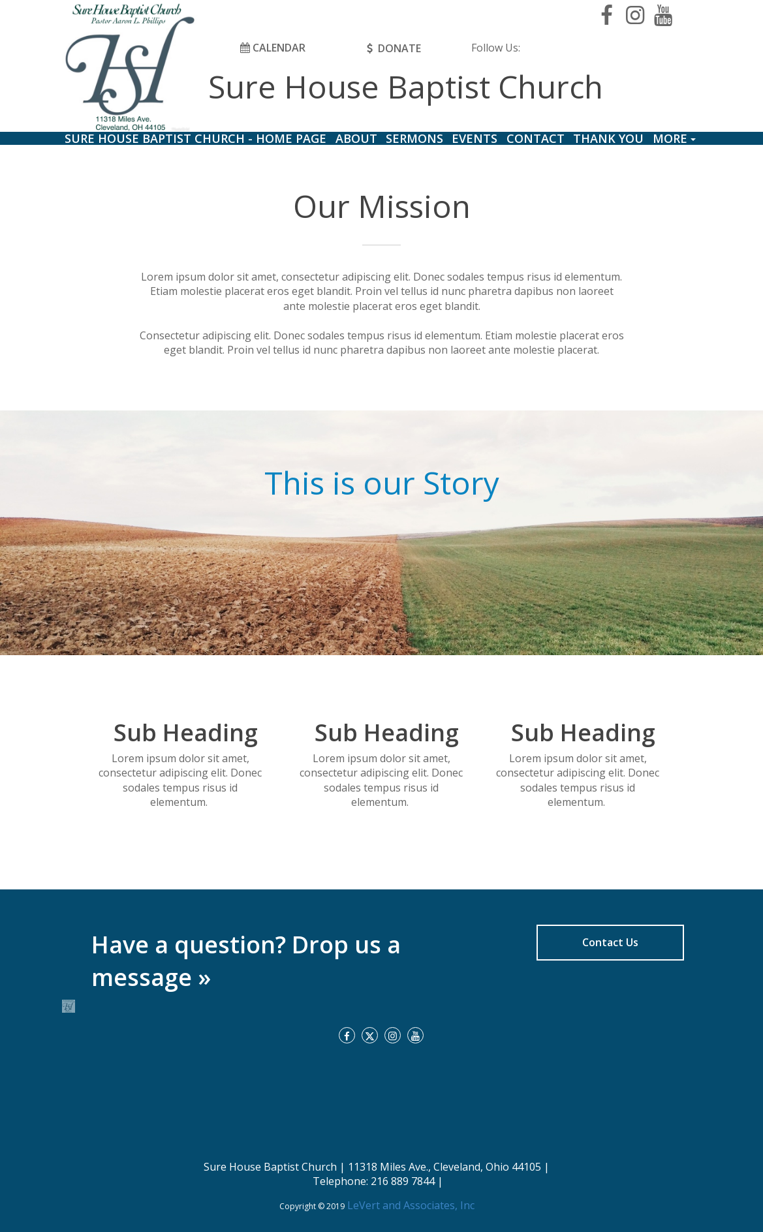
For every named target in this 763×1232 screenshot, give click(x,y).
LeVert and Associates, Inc (410, 1205)
